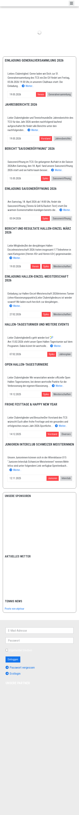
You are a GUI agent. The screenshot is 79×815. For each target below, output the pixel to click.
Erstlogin (13, 673)
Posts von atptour (14, 608)
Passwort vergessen (20, 667)
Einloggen (13, 659)
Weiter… (28, 86)
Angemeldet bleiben (19, 650)
